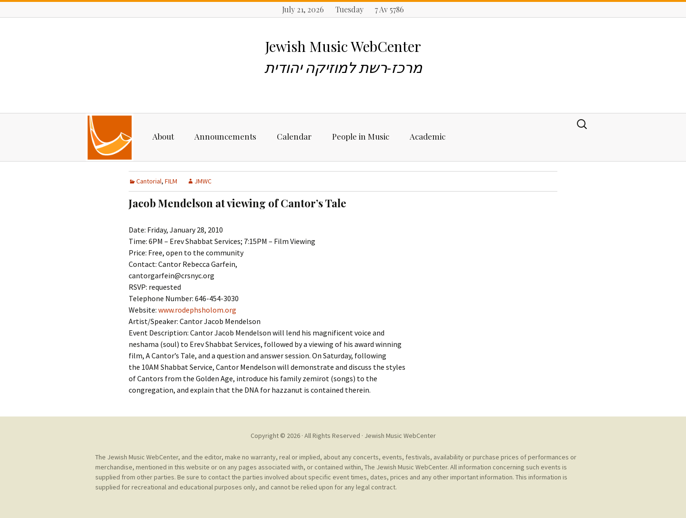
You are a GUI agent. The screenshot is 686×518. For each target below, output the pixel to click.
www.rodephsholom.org (197, 310)
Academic (427, 136)
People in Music (360, 136)
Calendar (294, 136)
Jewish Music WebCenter (400, 435)
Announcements (225, 136)
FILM (171, 181)
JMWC (203, 181)
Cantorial (148, 181)
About (163, 136)
